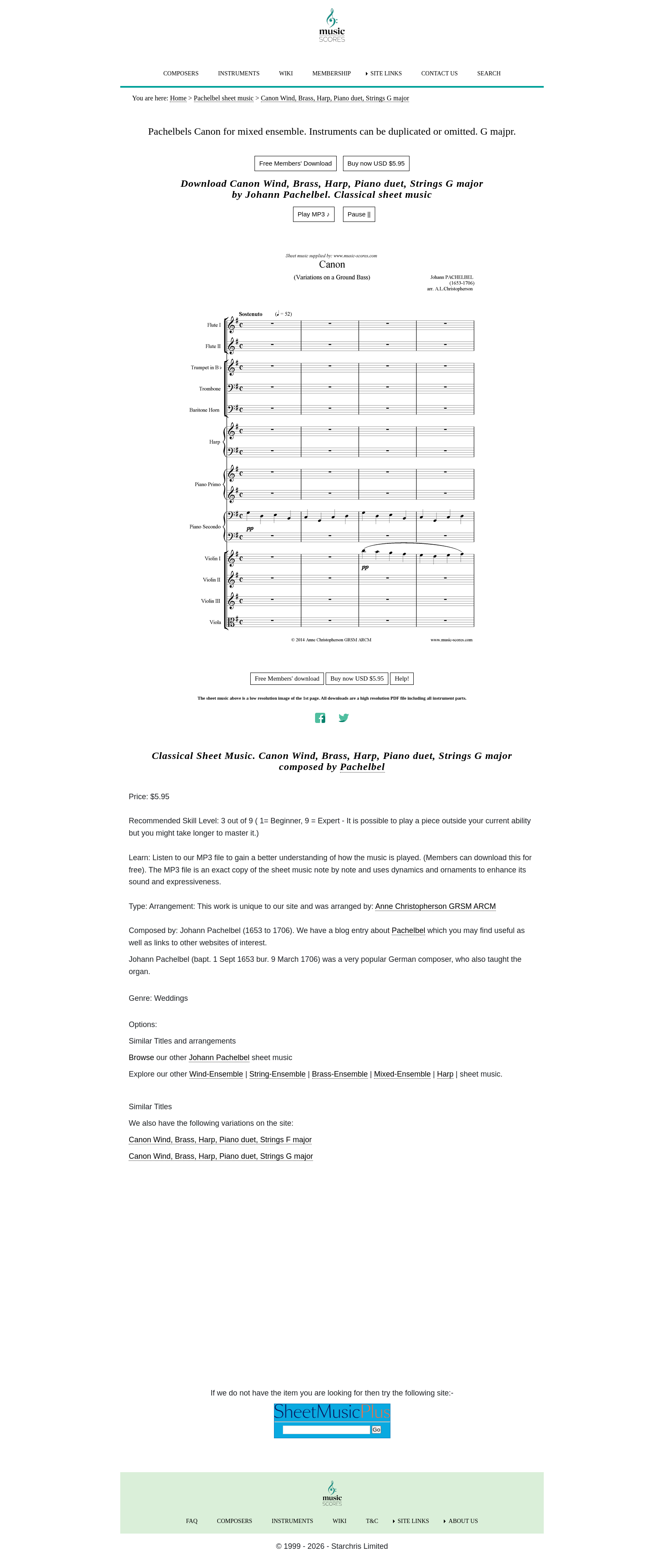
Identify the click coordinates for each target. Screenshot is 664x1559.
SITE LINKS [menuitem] (386, 73)
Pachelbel (362, 766)
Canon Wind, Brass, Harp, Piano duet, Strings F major (220, 1139)
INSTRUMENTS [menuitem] (239, 73)
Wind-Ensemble (216, 1074)
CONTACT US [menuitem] (439, 73)
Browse (141, 1057)
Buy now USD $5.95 (376, 163)
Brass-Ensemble (340, 1074)
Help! (402, 678)
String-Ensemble (277, 1074)
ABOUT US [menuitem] (463, 1521)
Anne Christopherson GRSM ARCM (435, 906)
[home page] (332, 25)
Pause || (359, 214)
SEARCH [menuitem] (489, 73)
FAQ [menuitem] (191, 1521)
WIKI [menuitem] (286, 73)
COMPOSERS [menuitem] (181, 73)
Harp (445, 1074)
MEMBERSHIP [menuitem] (332, 73)
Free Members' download (287, 678)
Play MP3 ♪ (314, 214)
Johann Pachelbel (219, 1057)
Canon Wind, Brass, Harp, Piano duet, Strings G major (221, 1156)
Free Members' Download (295, 163)
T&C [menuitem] (372, 1521)
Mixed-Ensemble (402, 1074)
